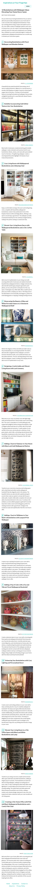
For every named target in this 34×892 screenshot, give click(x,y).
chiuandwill (29, 277)
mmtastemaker (29, 773)
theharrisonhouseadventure (25, 415)
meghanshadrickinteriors (26, 205)
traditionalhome (28, 853)
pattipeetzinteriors (27, 634)
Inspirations (15, 884)
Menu (28, 6)
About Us (12, 886)
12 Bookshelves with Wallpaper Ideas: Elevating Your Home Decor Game (15, 11)
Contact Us (24, 884)
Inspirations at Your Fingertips (15, 3)
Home (8, 884)
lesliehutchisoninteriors (26, 558)
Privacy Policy (21, 886)
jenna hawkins (29, 145)
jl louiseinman (29, 83)
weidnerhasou (29, 345)
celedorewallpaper (27, 485)
